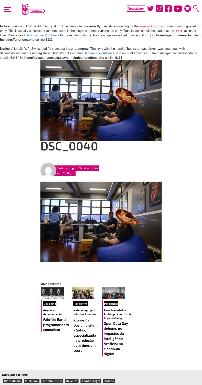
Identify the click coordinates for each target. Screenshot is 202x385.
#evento (90, 314)
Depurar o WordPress (98, 53)
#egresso (49, 310)
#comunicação (52, 314)
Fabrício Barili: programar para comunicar (56, 324)
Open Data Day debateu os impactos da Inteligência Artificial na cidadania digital (116, 338)
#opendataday (113, 318)
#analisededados (115, 310)
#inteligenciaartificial (118, 314)
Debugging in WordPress (41, 35)
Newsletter (136, 8)
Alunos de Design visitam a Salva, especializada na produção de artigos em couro (85, 335)
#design (78, 314)
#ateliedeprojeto (84, 310)
